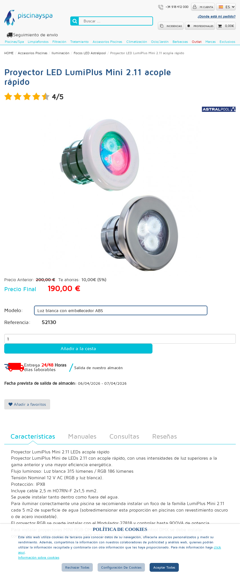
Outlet (196, 41)
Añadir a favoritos (27, 404)
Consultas (124, 436)
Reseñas (164, 436)
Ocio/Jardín (160, 41)
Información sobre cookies (38, 557)
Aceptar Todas (164, 567)
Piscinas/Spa (14, 41)
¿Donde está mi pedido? (216, 16)
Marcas (210, 41)
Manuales (82, 436)
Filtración (59, 41)
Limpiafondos (38, 41)
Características (32, 436)
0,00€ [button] (229, 26)
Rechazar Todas (77, 567)
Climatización (136, 41)
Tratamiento (79, 41)
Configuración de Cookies (121, 567)
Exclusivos (227, 41)
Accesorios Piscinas (107, 41)
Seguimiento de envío (34, 34)
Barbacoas (180, 41)
